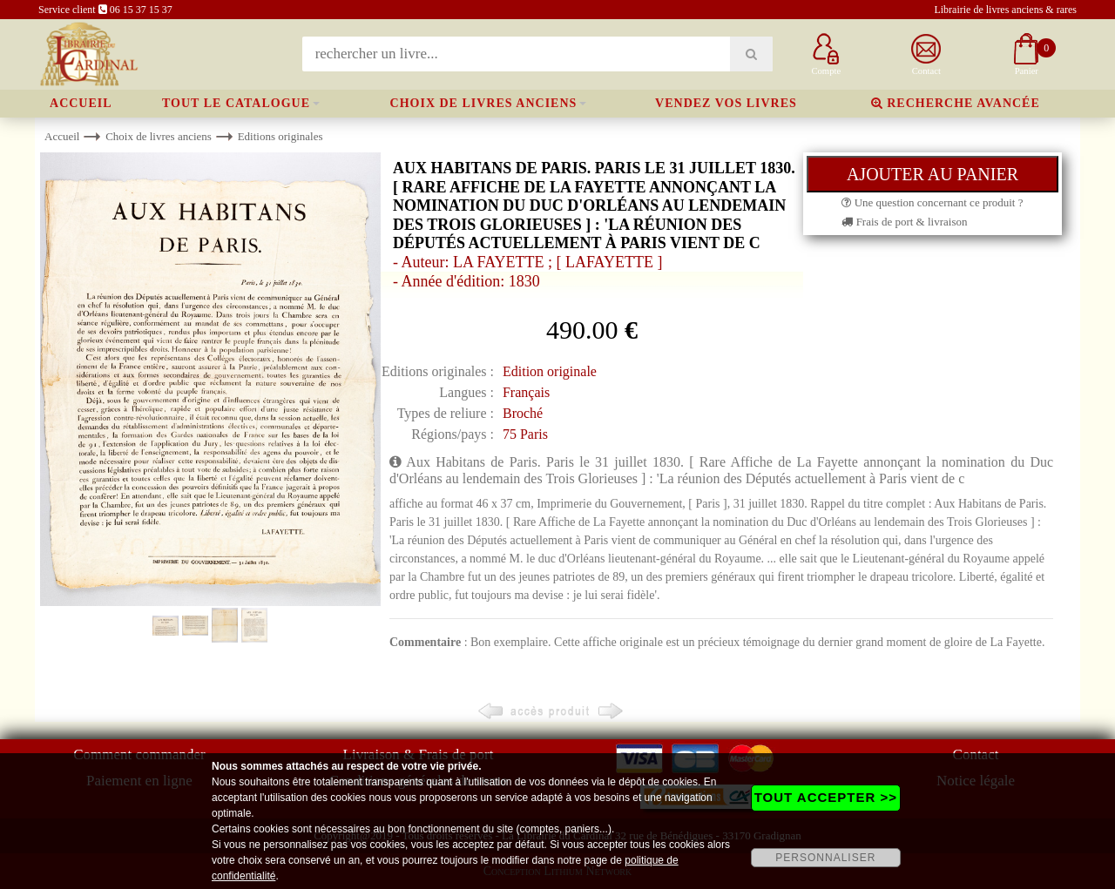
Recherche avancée (955, 103)
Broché (523, 413)
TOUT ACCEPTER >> (825, 797)
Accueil (81, 103)
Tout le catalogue (236, 103)
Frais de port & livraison (904, 221)
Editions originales (280, 136)
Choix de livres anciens (484, 103)
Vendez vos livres (726, 103)
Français (526, 392)
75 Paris (525, 434)
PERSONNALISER (825, 858)
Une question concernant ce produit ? (932, 202)
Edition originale (550, 371)
